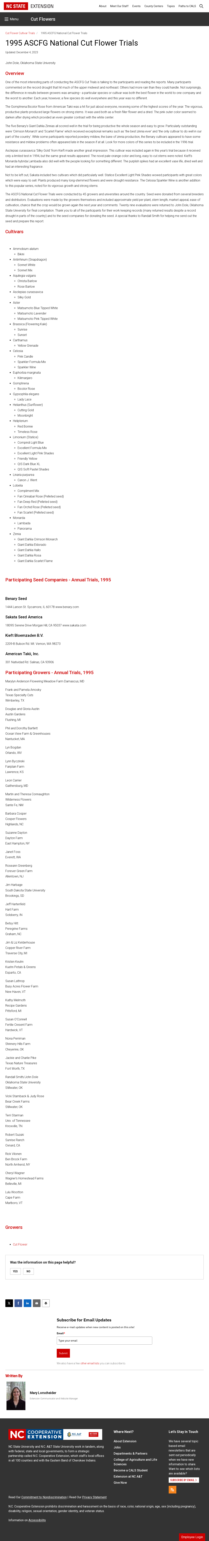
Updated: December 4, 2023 (21, 52)
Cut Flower (20, 1244)
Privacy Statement (94, 1497)
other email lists (89, 1363)
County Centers (153, 6)
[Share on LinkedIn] (27, 1303)
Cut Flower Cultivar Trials (20, 33)
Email (61, 1333)
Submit (63, 1353)
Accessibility (37, 1520)
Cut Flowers (43, 19)
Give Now (120, 1482)
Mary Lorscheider (43, 1393)
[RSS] (172, 1489)
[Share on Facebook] (18, 1303)
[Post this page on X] (9, 1303)
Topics (171, 6)
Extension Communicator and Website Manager (54, 1398)
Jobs (117, 1447)
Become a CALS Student (131, 1470)
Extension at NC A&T (128, 1476)
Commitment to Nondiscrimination (44, 1497)
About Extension (125, 1441)
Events (136, 6)
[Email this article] (37, 1303)
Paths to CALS (187, 6)
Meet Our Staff (119, 6)
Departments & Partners (130, 1453)
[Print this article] (46, 1303)
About (102, 6)
